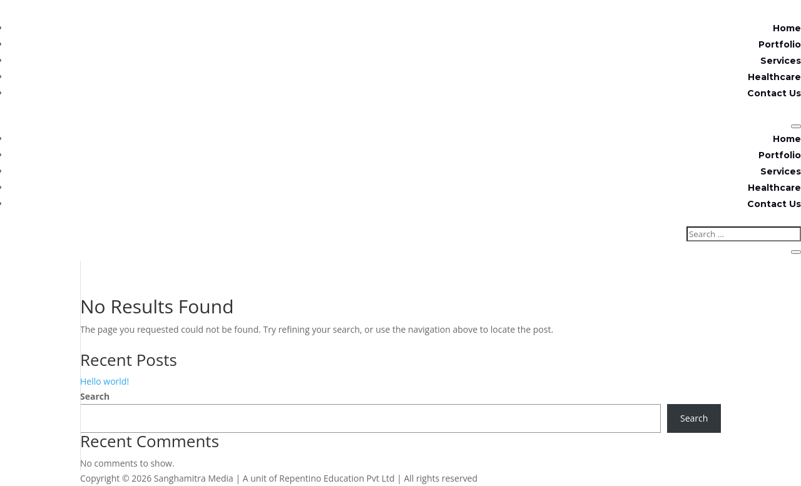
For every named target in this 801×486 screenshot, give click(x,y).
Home (787, 28)
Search (95, 396)
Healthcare (774, 77)
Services (780, 60)
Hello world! (104, 381)
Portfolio (779, 44)
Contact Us (774, 93)
